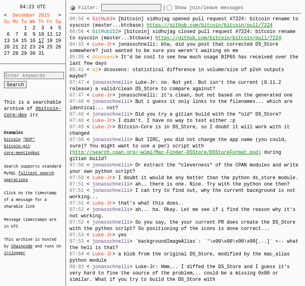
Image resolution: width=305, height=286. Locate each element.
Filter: (89, 7)
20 (7, 47)
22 (24, 47)
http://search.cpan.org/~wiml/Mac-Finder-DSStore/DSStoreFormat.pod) (166, 152)
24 (41, 47)
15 (24, 40)
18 (49, 40)
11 (49, 34)
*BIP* (29, 140)
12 (58, 34)
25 (49, 47)
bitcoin (12, 140)
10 (41, 34)
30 (32, 53)
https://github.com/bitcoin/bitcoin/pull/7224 (209, 25)
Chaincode (22, 241)
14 (15, 40)
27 (7, 53)
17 (41, 40)
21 (15, 47)
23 (32, 47)
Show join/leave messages (223, 7)
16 (32, 40)
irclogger (14, 248)
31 (41, 53)
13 (7, 40)
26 (58, 47)
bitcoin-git (17, 146)
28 (15, 53)
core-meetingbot (22, 152)
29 (24, 53)
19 (58, 40)
